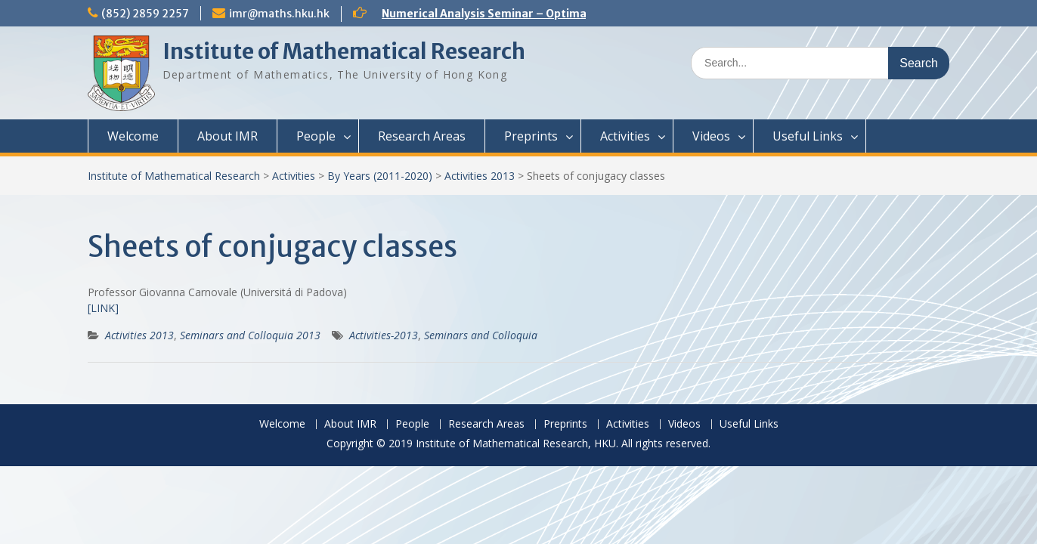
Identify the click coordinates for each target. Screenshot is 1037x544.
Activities (625, 136)
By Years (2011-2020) (379, 175)
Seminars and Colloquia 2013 (250, 335)
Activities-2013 (383, 335)
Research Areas (422, 136)
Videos (711, 136)
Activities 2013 (479, 175)
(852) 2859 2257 (145, 13)
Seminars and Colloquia (480, 335)
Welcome (133, 136)
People (316, 136)
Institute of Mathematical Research (344, 51)
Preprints (531, 136)
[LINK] (103, 308)
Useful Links (807, 136)
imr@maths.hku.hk (279, 13)
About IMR (227, 136)
